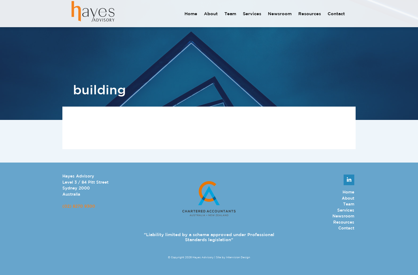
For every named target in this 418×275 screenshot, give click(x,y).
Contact (336, 13)
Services (252, 13)
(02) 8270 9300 (78, 206)
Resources (309, 13)
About (211, 13)
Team (230, 13)
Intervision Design (238, 257)
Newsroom (280, 13)
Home (190, 13)
